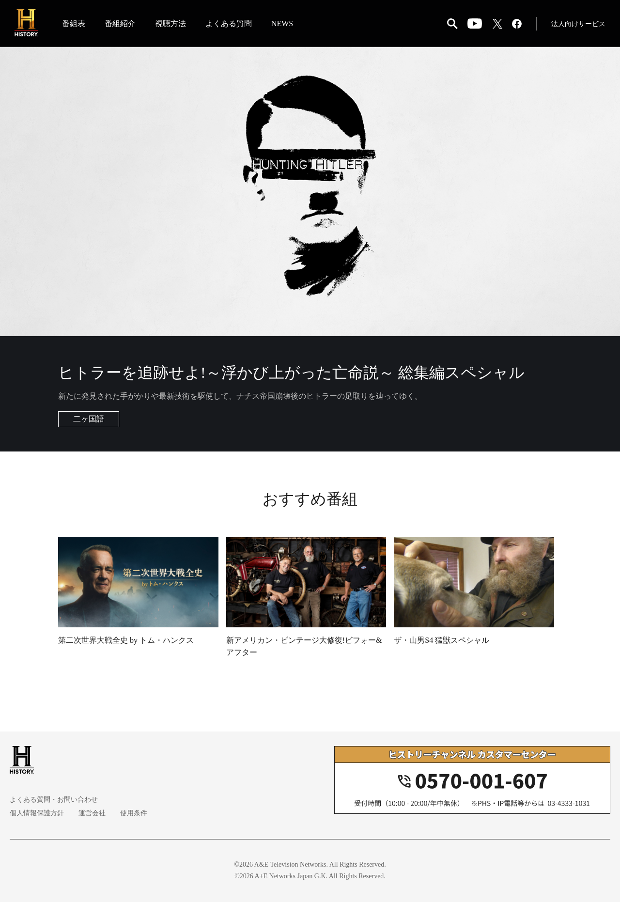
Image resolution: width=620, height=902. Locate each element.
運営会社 (92, 813)
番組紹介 (120, 23)
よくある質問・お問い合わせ (54, 799)
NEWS (282, 23)
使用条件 (133, 813)
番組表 (73, 23)
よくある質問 (228, 23)
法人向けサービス (578, 24)
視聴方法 (170, 23)
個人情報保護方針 (37, 813)
